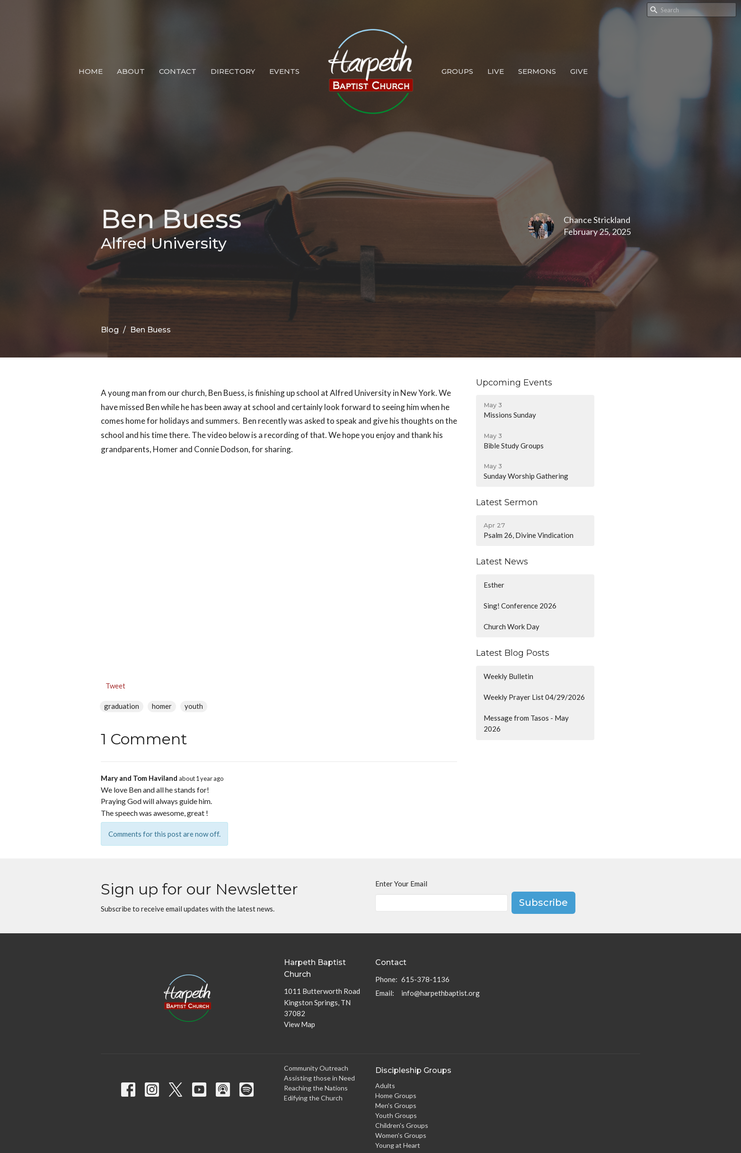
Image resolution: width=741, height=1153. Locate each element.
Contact (177, 71)
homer (162, 706)
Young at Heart (397, 1145)
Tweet (115, 685)
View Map (299, 1024)
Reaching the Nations (316, 1088)
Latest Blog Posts (512, 653)
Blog (110, 329)
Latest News (502, 561)
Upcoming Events (514, 382)
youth (194, 706)
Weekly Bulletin (508, 676)
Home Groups (395, 1095)
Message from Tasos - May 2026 (526, 723)
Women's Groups (400, 1135)
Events (284, 71)
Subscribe (543, 902)
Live (495, 71)
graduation (121, 706)
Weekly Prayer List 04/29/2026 (534, 697)
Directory (233, 71)
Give (579, 71)
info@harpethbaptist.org (440, 993)
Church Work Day (511, 626)
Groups (457, 71)
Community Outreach (316, 1068)
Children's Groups (401, 1125)
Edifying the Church (313, 1098)
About (131, 71)
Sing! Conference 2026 (520, 605)
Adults (385, 1085)
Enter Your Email (401, 883)
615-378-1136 (425, 979)
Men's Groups (395, 1105)
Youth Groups (396, 1115)
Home (91, 71)
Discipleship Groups (413, 1070)
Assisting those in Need (319, 1078)
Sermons (537, 71)
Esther (494, 585)
